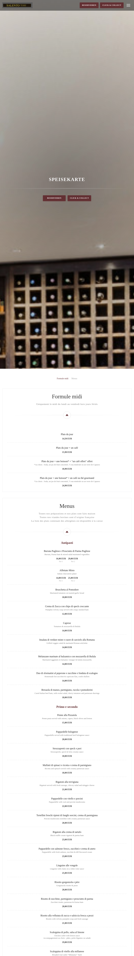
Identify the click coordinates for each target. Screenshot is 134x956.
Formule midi (63, 469)
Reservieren (89, 5)
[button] (128, 5)
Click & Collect (111, 5)
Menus (74, 469)
